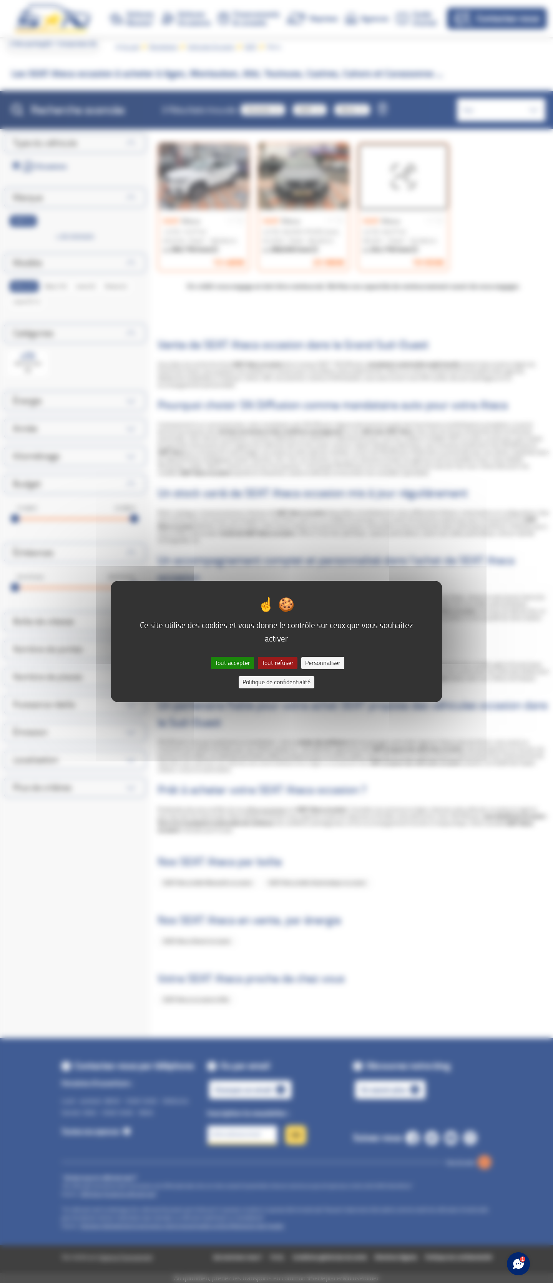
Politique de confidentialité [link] (276, 682)
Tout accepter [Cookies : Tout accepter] (232, 663)
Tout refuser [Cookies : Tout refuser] (278, 663)
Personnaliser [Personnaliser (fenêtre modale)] (322, 663)
